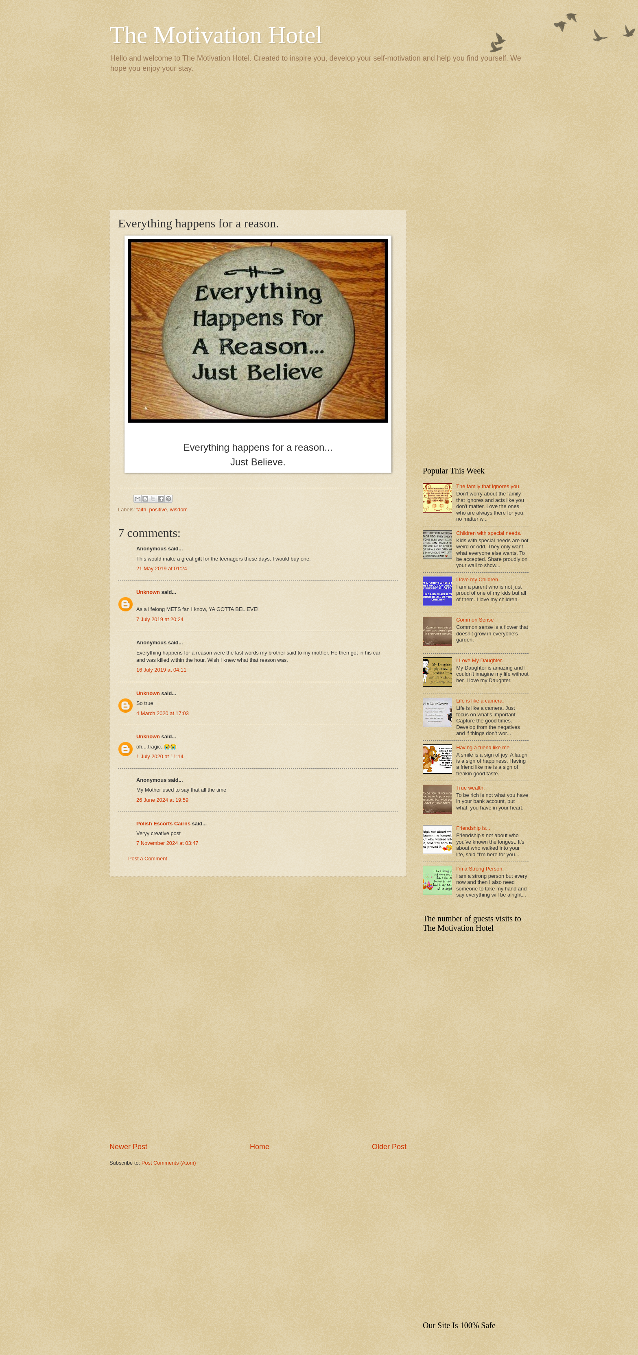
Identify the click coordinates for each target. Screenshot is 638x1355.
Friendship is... (473, 828)
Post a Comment (147, 858)
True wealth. (470, 788)
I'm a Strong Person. (480, 869)
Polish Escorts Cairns (163, 823)
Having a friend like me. (483, 747)
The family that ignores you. (488, 486)
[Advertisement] (319, 141)
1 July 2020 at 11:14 (160, 756)
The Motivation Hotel (215, 35)
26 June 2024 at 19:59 (162, 800)
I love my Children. (478, 579)
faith (141, 509)
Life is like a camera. (480, 701)
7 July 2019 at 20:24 (160, 619)
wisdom (179, 509)
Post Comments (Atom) (169, 1163)
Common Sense (475, 620)
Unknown (148, 592)
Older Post (389, 1147)
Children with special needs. (488, 533)
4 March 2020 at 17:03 (162, 713)
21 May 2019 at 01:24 (161, 568)
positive (158, 509)
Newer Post (128, 1147)
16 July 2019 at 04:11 (161, 670)
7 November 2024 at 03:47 (167, 843)
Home (259, 1147)
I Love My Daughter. (479, 660)
